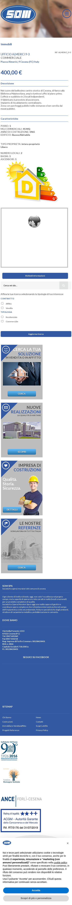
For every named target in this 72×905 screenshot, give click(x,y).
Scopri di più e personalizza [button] (36, 898)
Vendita (9, 308)
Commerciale (12, 321)
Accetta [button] (36, 890)
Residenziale (11, 317)
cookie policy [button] (60, 862)
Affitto (8, 303)
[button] (67, 843)
